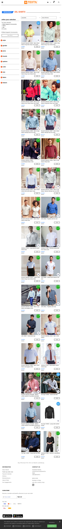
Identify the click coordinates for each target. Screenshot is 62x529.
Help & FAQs (5, 480)
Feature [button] (5, 82)
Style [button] (4, 40)
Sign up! (19, 496)
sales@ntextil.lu (36, 474)
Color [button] (4, 66)
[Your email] (9, 496)
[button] (47, 2)
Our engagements (6, 482)
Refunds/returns (6, 478)
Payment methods (6, 474)
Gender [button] (5, 45)
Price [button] (4, 51)
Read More (37, 523)
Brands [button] (5, 56)
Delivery (4, 476)
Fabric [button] (4, 77)
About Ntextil (5, 469)
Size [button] (4, 72)
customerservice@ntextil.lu (39, 471)
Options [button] (5, 61)
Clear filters (10, 35)
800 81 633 (35, 478)
